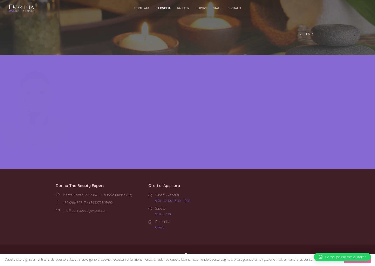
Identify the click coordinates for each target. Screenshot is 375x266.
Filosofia (163, 8)
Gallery (183, 8)
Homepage (142, 8)
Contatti (234, 8)
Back (306, 34)
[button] (342, 257)
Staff (217, 8)
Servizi (201, 8)
